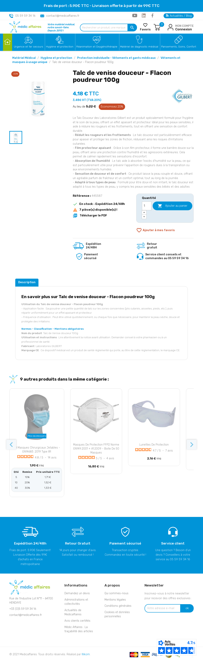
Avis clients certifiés (77, 620)
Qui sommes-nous (116, 593)
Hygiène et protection (59, 46)
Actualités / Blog (179, 15)
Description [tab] (26, 282)
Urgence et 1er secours (28, 46)
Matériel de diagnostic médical (139, 46)
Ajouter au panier (172, 206)
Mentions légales (115, 599)
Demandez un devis (77, 593)
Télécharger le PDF (90, 215)
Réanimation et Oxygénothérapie (96, 46)
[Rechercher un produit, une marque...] (108, 27)
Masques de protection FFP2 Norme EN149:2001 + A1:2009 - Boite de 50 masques (96, 448)
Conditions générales (117, 606)
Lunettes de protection (154, 444)
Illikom (86, 654)
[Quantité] (146, 206)
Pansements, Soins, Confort (178, 46)
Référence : (82, 196)
